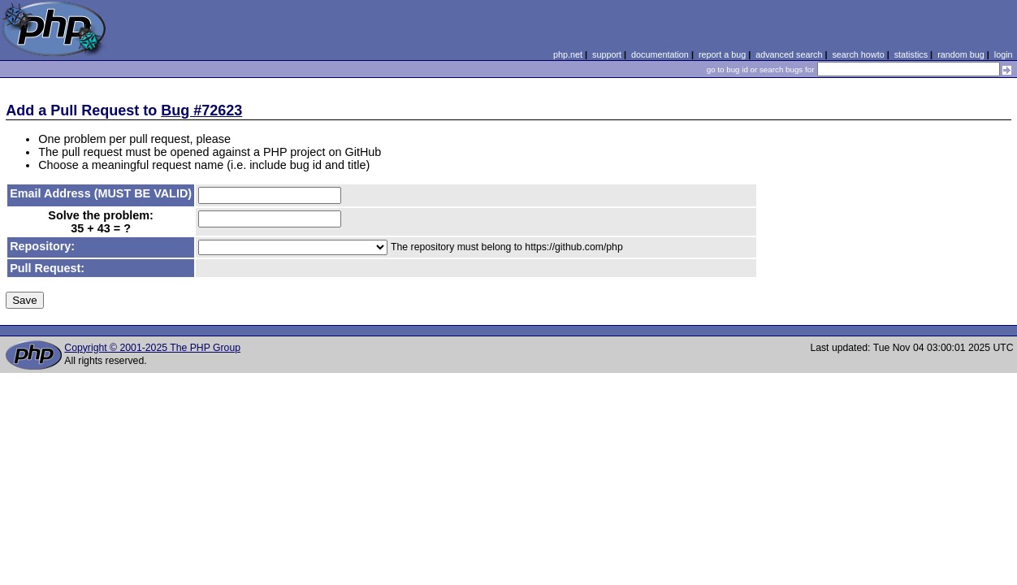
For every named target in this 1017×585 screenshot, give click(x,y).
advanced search (788, 54)
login (1003, 54)
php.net (567, 54)
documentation (660, 54)
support (606, 54)
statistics (911, 54)
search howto (858, 54)
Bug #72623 (201, 110)
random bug (961, 54)
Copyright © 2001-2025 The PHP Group (152, 347)
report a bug (722, 54)
